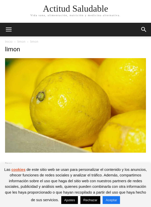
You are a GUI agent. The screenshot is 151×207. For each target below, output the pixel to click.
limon (21, 41)
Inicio (9, 41)
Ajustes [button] (69, 200)
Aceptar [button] (111, 200)
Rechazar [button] (90, 200)
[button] (9, 29)
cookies (18, 169)
